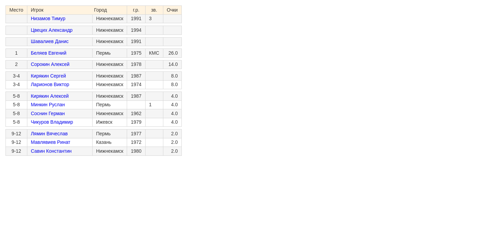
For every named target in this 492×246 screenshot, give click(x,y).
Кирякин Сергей (48, 76)
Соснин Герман (48, 113)
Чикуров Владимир (52, 122)
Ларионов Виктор (50, 84)
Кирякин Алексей (50, 96)
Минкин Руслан (48, 104)
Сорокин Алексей (50, 64)
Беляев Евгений (48, 53)
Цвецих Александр (51, 30)
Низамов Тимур (48, 18)
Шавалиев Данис (50, 41)
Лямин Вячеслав (49, 133)
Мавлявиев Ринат (50, 142)
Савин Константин (51, 151)
